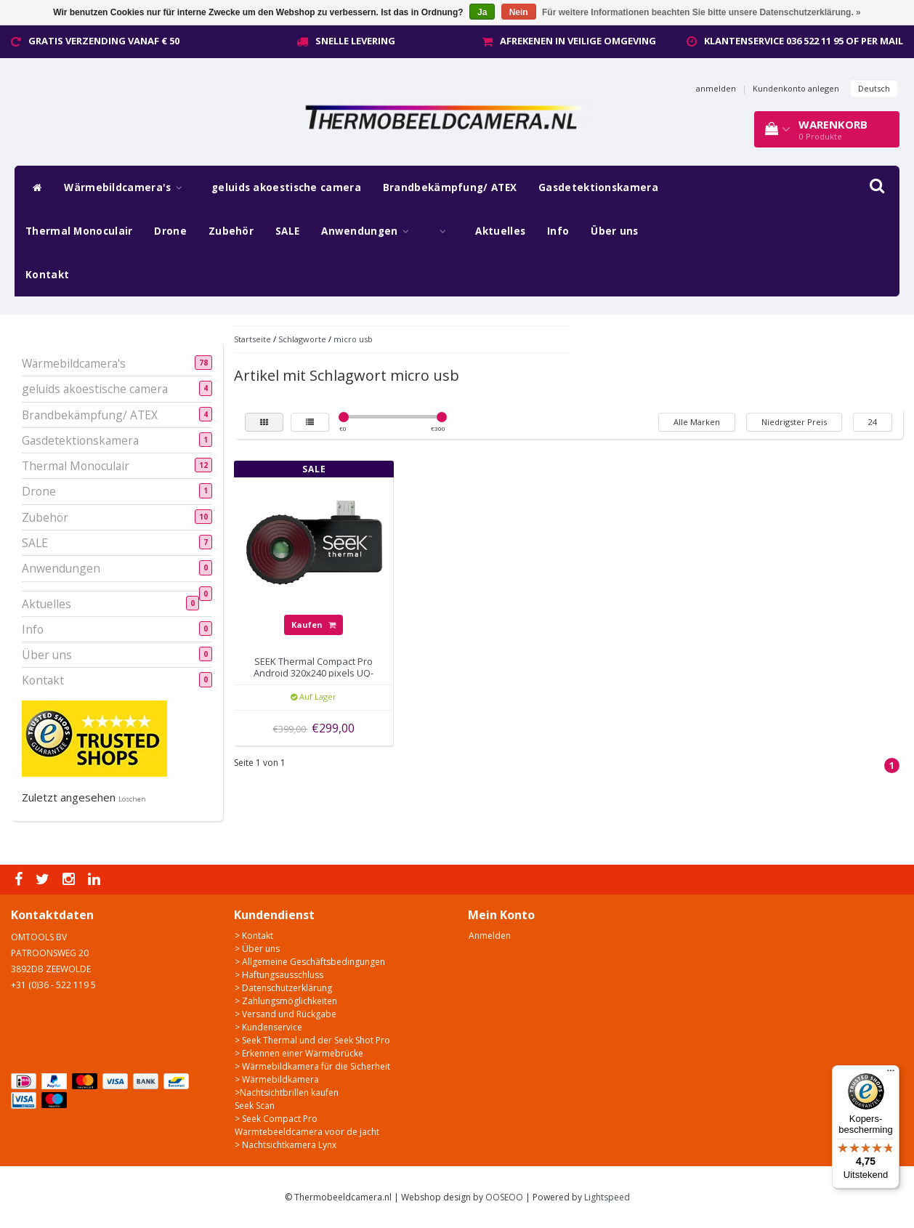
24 (872, 421)
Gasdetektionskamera (598, 187)
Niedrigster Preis (794, 421)
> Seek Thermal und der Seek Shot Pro (312, 1040)
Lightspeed (607, 1197)
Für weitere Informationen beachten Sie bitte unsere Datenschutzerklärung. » (701, 12)
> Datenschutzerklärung (283, 988)
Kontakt (47, 274)
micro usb (353, 339)
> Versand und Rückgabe (285, 1014)
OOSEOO (504, 1197)
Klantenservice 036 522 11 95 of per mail (803, 40)
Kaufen (313, 624)
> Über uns (257, 948)
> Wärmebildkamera (277, 1079)
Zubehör (231, 231)
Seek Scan (255, 1105)
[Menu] (890, 1074)
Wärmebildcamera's (127, 187)
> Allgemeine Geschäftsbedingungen (310, 962)
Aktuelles (500, 231)
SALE (287, 231)
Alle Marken (697, 421)
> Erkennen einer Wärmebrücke (299, 1053)
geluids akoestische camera (286, 187)
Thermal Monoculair (78, 231)
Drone (170, 231)
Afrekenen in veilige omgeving (578, 40)
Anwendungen (368, 231)
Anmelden (490, 935)
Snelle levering (355, 40)
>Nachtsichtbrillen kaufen (287, 1092)
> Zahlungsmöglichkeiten (286, 1001)
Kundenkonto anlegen (796, 88)
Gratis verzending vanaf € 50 (103, 40)
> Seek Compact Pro (276, 1118)
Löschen (132, 799)
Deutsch (874, 88)
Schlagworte (302, 339)
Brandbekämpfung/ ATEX (450, 187)
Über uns (614, 231)
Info (558, 231)
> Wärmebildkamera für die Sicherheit (312, 1066)
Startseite (252, 339)
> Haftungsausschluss (279, 975)
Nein (518, 12)
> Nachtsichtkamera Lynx (285, 1145)
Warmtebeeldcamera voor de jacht (307, 1132)
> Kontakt (254, 935)
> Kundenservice (268, 1027)
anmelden (716, 88)
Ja (482, 12)
